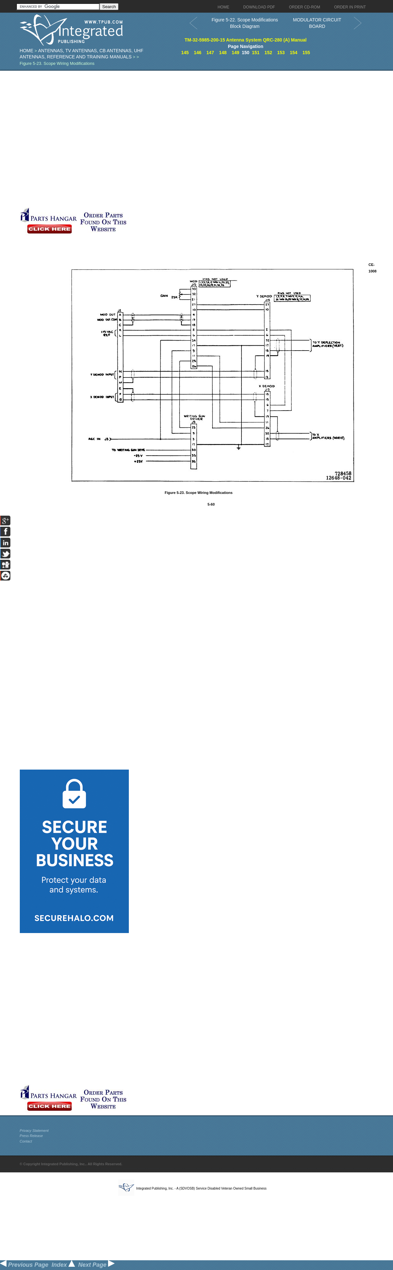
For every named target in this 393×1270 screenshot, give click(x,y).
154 (293, 52)
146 (197, 52)
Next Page (96, 1265)
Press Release (31, 1136)
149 (235, 52)
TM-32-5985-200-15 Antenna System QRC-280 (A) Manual (246, 39)
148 (223, 52)
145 (185, 52)
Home (26, 50)
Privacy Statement (34, 1130)
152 (268, 52)
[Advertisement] (87, 139)
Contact (26, 1141)
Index (63, 1265)
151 (255, 52)
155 (306, 52)
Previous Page (24, 1265)
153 (281, 52)
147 (210, 52)
